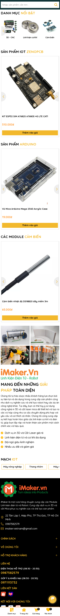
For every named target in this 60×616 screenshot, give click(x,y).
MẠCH (9, 484)
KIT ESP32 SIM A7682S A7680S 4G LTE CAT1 (25, 141)
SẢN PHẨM (18, 169)
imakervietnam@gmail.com (21, 554)
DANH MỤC (18, 13)
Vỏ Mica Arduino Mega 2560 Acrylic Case (25, 234)
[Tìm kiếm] (56, 4)
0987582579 (12, 549)
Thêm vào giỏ (30, 158)
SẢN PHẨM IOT (22, 77)
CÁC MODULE (21, 262)
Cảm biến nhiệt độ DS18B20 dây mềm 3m (25, 326)
